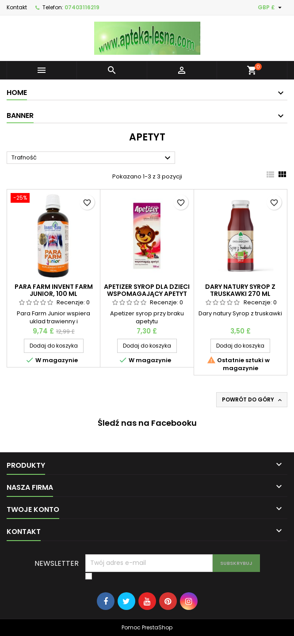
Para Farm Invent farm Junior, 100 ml (54, 290)
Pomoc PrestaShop (147, 627)
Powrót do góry (252, 400)
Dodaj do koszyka (54, 345)
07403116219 (82, 7)
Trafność (92, 158)
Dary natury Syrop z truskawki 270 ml (240, 290)
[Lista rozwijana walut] (271, 7)
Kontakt (17, 7)
